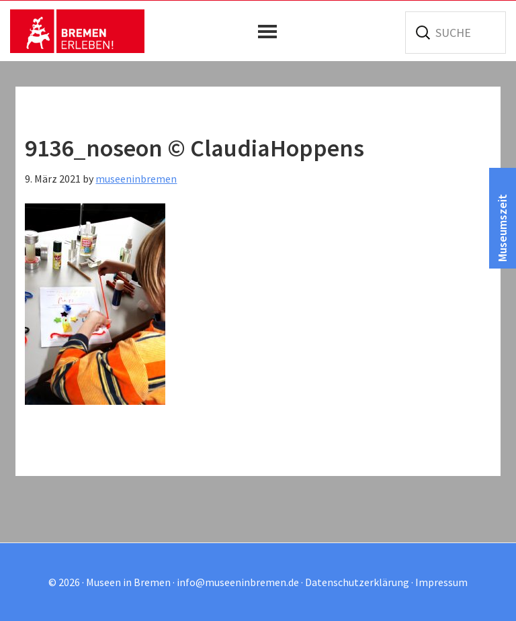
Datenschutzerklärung (357, 582)
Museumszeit (502, 228)
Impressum (441, 582)
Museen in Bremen (77, 31)
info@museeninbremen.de (238, 582)
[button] (271, 31)
